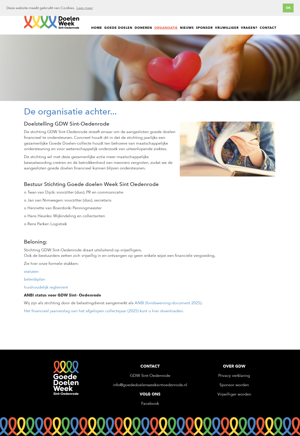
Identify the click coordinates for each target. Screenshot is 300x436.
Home (96, 28)
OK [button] (288, 8)
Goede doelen (118, 28)
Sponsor (204, 28)
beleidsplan (34, 279)
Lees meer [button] (84, 8)
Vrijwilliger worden (234, 394)
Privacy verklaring (234, 375)
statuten (32, 271)
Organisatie (166, 28)
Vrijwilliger (227, 28)
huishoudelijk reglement (46, 287)
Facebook (150, 403)
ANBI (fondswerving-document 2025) (168, 303)
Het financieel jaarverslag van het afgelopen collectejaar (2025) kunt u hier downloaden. (104, 311)
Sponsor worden (234, 385)
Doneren (143, 28)
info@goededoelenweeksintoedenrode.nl (150, 385)
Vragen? (249, 28)
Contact (268, 28)
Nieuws (187, 28)
